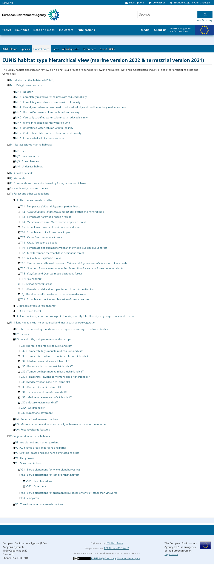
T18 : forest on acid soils (38, 242)
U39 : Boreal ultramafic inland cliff (40, 387)
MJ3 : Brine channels (27, 161)
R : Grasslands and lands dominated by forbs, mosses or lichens (48, 183)
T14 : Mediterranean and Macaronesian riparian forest (53, 222)
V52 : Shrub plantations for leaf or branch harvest (49, 475)
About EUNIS (107, 49)
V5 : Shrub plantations (28, 463)
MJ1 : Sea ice (22, 151)
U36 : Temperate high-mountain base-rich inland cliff (51, 371)
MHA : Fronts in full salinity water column (39, 138)
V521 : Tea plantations (39, 481)
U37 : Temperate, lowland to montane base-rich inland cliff (55, 377)
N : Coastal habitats (21, 173)
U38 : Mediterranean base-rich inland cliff (45, 382)
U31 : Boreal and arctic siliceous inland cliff (46, 346)
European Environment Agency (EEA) (25, 543)
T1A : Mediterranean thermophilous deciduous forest (52, 253)
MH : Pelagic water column (26, 85)
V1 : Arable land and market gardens (37, 442)
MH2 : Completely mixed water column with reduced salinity (51, 97)
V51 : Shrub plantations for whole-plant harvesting (50, 469)
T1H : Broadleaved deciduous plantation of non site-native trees (58, 289)
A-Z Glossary (204, 20)
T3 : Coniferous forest (28, 311)
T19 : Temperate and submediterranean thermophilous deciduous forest (63, 248)
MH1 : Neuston (24, 91)
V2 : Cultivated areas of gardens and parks (40, 447)
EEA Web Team (114, 543)
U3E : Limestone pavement (36, 413)
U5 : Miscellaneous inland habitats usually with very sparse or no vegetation (60, 424)
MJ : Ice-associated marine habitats (31, 144)
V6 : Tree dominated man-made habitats (39, 504)
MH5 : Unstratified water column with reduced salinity (47, 112)
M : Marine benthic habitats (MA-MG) (32, 80)
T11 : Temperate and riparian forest (50, 206)
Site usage (110, 558)
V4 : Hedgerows (24, 458)
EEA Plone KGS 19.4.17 (116, 548)
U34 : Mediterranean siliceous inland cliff (44, 361)
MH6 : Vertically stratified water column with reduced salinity (51, 117)
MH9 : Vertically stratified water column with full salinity (48, 133)
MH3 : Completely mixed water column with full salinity (47, 102)
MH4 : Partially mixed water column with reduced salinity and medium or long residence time (70, 107)
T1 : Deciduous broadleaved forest (35, 200)
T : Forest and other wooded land (29, 193)
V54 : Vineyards (29, 498)
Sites (56, 49)
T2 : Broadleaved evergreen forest (35, 306)
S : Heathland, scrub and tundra (29, 188)
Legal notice (171, 554)
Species (25, 49)
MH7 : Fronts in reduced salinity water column (42, 122)
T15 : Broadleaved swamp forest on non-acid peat (50, 227)
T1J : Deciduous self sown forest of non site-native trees (53, 294)
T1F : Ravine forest (31, 278)
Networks (7, 2)
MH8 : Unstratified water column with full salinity (44, 128)
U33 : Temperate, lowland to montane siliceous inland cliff (54, 356)
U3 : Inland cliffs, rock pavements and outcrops (43, 339)
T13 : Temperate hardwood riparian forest (45, 217)
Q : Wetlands (17, 178)
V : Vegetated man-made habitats (30, 436)
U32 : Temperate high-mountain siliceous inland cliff (51, 351)
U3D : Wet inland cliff (32, 407)
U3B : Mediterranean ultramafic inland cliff (45, 397)
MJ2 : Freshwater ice (27, 156)
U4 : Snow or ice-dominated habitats (37, 419)
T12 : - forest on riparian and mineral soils (62, 211)
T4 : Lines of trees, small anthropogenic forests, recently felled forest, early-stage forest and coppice (75, 316)
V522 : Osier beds (36, 486)
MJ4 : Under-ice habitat (29, 166)
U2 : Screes (22, 334)
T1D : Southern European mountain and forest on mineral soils (72, 268)
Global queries (70, 49)
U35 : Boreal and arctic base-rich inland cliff (46, 366)
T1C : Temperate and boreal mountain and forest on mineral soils (73, 263)
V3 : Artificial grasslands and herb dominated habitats (47, 453)
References (89, 49)
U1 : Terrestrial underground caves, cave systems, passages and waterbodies (61, 329)
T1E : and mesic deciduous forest (51, 273)
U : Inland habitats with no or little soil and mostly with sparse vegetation (53, 322)
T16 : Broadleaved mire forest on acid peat (45, 232)
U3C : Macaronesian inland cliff (39, 402)
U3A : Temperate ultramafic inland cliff (43, 392)
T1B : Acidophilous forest (40, 258)
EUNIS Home (9, 49)
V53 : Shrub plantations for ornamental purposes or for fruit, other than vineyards (68, 493)
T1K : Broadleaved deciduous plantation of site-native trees (55, 299)
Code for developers (128, 558)
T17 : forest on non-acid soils (41, 237)
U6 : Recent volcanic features (32, 429)
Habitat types (41, 49)
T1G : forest (36, 284)
